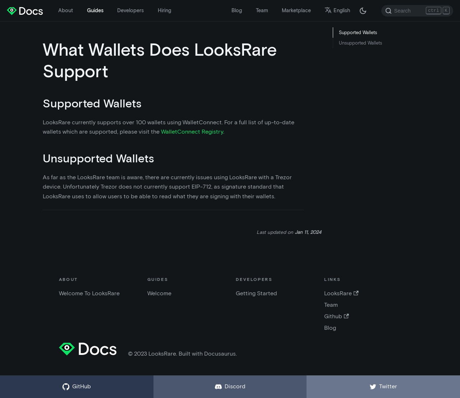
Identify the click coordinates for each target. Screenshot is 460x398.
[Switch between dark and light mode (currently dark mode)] (363, 11)
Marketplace (296, 10)
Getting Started (256, 293)
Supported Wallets (358, 32)
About (65, 10)
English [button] (337, 10)
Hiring (164, 10)
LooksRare (341, 293)
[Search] (417, 11)
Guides (95, 10)
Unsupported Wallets (360, 43)
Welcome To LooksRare (89, 293)
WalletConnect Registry (192, 131)
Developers (130, 10)
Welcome (159, 293)
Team (262, 10)
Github (336, 316)
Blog (236, 10)
